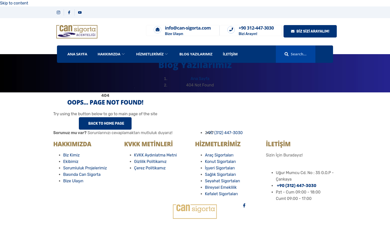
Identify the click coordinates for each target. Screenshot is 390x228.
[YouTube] (80, 12)
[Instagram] (58, 12)
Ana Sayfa (200, 78)
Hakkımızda (112, 53)
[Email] (289, 224)
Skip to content (14, 3)
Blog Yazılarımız (195, 53)
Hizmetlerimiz (152, 53)
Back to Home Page (106, 123)
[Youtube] (289, 218)
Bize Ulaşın (174, 34)
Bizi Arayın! (248, 34)
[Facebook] (69, 12)
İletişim (230, 53)
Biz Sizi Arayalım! (310, 31)
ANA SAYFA (77, 53)
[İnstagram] (289, 211)
